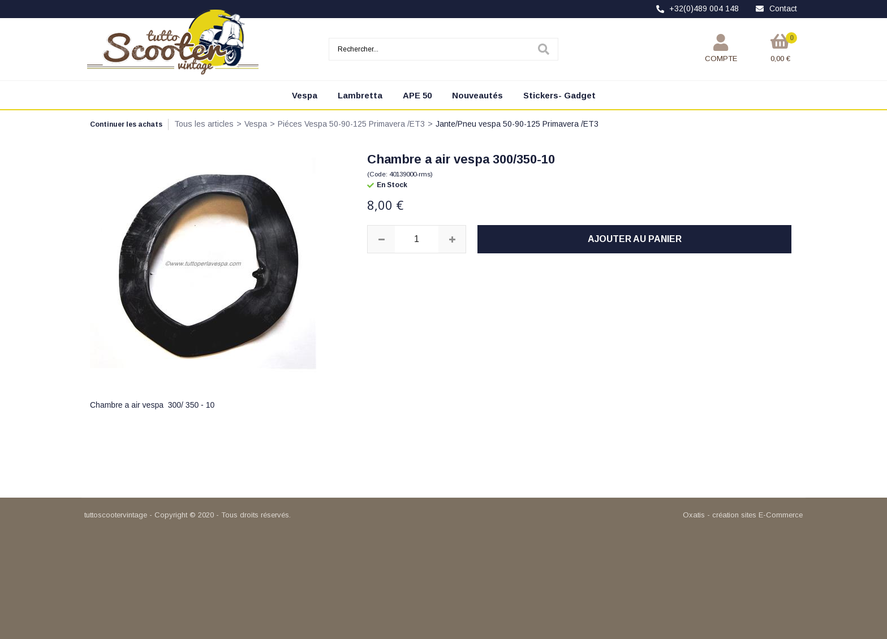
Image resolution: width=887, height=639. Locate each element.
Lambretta (360, 95)
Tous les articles (204, 123)
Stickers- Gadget (559, 95)
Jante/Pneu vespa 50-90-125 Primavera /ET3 (517, 123)
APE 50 (417, 95)
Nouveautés (477, 95)
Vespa (304, 95)
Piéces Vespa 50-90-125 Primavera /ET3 (351, 123)
